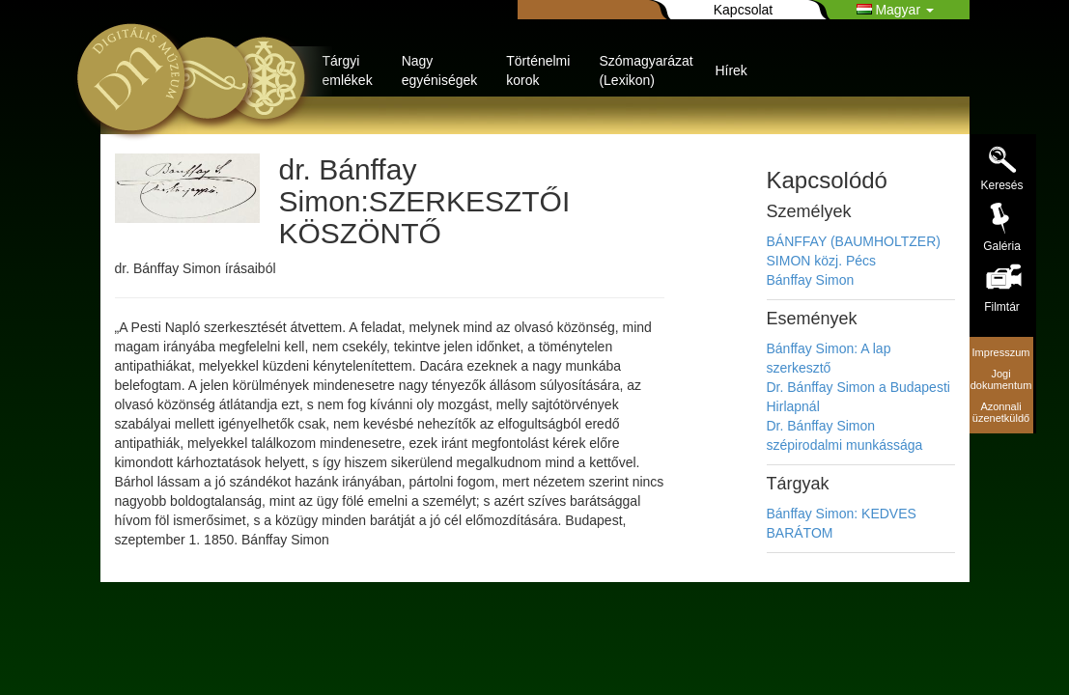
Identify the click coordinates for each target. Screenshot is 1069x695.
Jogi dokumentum (1001, 379)
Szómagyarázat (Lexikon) (645, 70)
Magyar (895, 9)
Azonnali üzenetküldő (1000, 412)
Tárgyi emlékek (348, 70)
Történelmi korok (538, 70)
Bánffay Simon (811, 280)
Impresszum (1001, 352)
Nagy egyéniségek (440, 70)
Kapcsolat (743, 9)
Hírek (730, 70)
